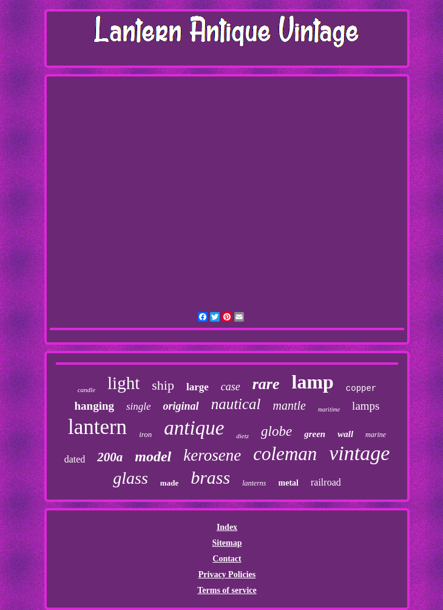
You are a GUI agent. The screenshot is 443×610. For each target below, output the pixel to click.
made (169, 482)
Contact (226, 558)
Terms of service (226, 590)
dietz (242, 435)
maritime (329, 409)
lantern (97, 427)
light (123, 383)
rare (266, 384)
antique (194, 428)
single (138, 406)
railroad (326, 482)
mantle (289, 405)
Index (227, 527)
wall (345, 434)
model (153, 456)
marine (375, 434)
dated (75, 459)
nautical (236, 404)
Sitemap (227, 542)
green (314, 434)
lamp (313, 382)
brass (210, 477)
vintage (359, 453)
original (181, 406)
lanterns (254, 483)
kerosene (212, 455)
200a (110, 457)
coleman (285, 453)
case (230, 387)
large (197, 387)
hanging (94, 405)
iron (145, 434)
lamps (365, 405)
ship (163, 385)
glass (130, 478)
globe (276, 431)
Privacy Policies (226, 574)
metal (289, 482)
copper (361, 388)
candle (86, 389)
